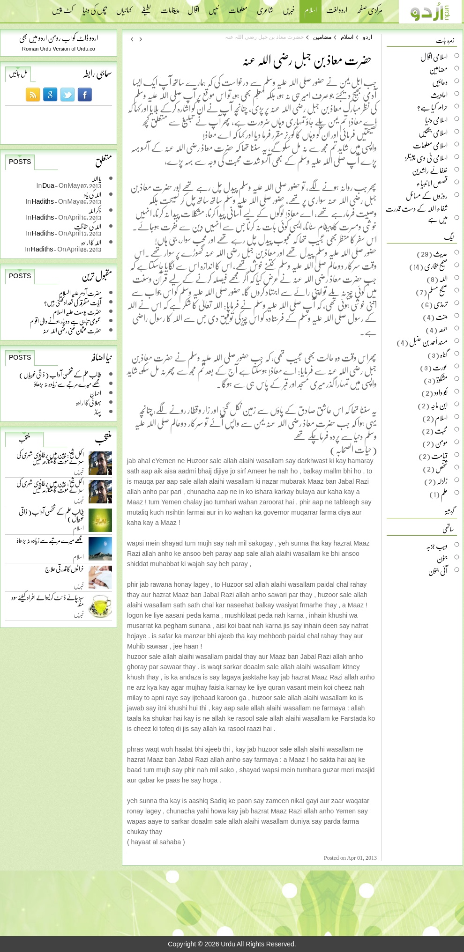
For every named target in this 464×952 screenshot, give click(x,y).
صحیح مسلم (438, 291)
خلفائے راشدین (430, 170)
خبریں (289, 7)
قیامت (439, 455)
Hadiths (42, 201)
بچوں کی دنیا (94, 7)
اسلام (310, 11)
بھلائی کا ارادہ (88, 402)
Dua (48, 185)
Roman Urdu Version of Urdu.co (58, 49)
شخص (441, 468)
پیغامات (169, 7)
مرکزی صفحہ (369, 7)
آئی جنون (438, 571)
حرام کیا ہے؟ (432, 107)
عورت (440, 367)
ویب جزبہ (437, 545)
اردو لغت (336, 7)
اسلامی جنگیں (433, 132)
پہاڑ (97, 412)
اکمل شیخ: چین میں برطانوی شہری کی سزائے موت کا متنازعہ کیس (50, 459)
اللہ (443, 278)
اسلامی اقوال (434, 57)
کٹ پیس (62, 7)
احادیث (439, 94)
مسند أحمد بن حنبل (428, 342)
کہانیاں (124, 7)
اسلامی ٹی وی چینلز (426, 158)
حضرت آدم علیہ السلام (80, 293)
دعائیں (440, 82)
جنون (442, 558)
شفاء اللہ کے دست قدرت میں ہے (416, 213)
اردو (367, 37)
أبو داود (441, 392)
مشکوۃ (442, 380)
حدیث (440, 253)
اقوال (193, 7)
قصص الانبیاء (432, 183)
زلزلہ (442, 481)
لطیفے (146, 7)
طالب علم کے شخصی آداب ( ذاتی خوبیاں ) (60, 374)
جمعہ (443, 329)
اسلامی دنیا (436, 120)
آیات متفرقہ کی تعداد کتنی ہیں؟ (72, 302)
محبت (441, 430)
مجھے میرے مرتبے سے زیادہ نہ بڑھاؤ (67, 383)
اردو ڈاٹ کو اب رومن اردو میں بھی (58, 38)
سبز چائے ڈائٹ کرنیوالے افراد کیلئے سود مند (47, 602)
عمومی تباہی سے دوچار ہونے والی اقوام (65, 321)
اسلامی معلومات (430, 145)
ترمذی (441, 304)
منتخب (24, 438)
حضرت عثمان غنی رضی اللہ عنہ (72, 330)
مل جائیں (18, 73)
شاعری (265, 7)
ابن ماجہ (439, 405)
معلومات (237, 7)
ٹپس (214, 7)
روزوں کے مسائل (427, 196)
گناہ (444, 354)
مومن (441, 443)
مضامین (322, 37)
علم (444, 493)
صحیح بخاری (436, 266)
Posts (20, 161)
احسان (95, 393)
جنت (441, 316)
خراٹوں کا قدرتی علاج (64, 571)
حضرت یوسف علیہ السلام (77, 311)
